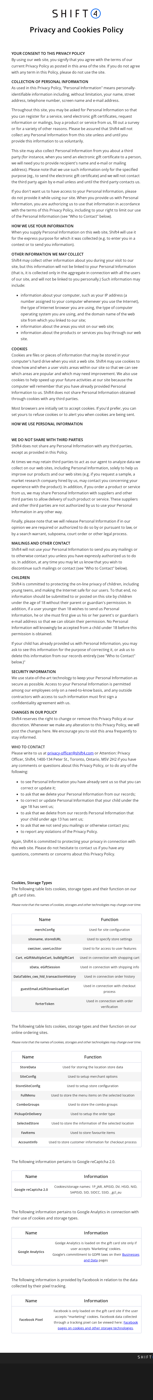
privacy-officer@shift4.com (70, 753)
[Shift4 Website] (145, 1358)
